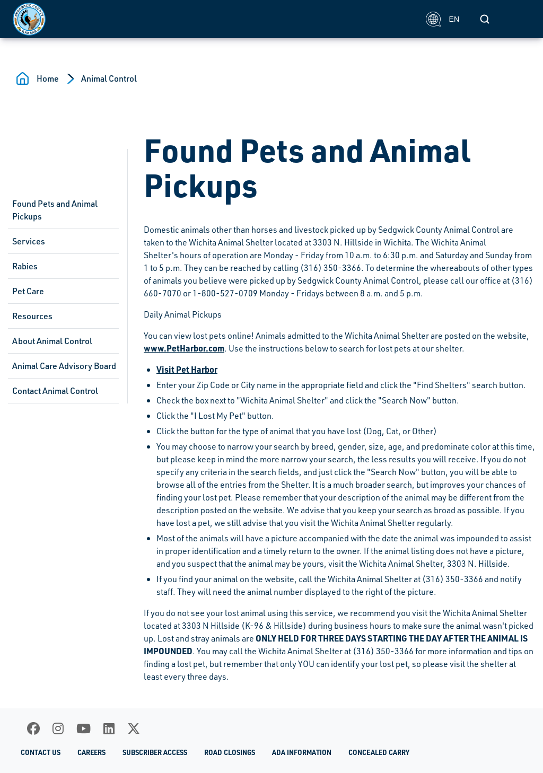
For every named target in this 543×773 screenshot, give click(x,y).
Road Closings (229, 752)
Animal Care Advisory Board (64, 366)
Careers (91, 752)
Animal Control (109, 78)
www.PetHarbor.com (184, 348)
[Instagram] (58, 728)
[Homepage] (213, 19)
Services (28, 241)
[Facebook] (33, 728)
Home (48, 78)
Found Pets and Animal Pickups (55, 210)
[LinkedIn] (109, 728)
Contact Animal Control (55, 390)
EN (442, 19)
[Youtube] (83, 728)
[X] (133, 728)
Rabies (25, 266)
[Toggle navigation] (518, 19)
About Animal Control (52, 341)
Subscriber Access (154, 752)
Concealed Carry (378, 752)
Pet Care (28, 291)
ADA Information (301, 752)
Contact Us (40, 752)
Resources (32, 316)
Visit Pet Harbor (186, 369)
